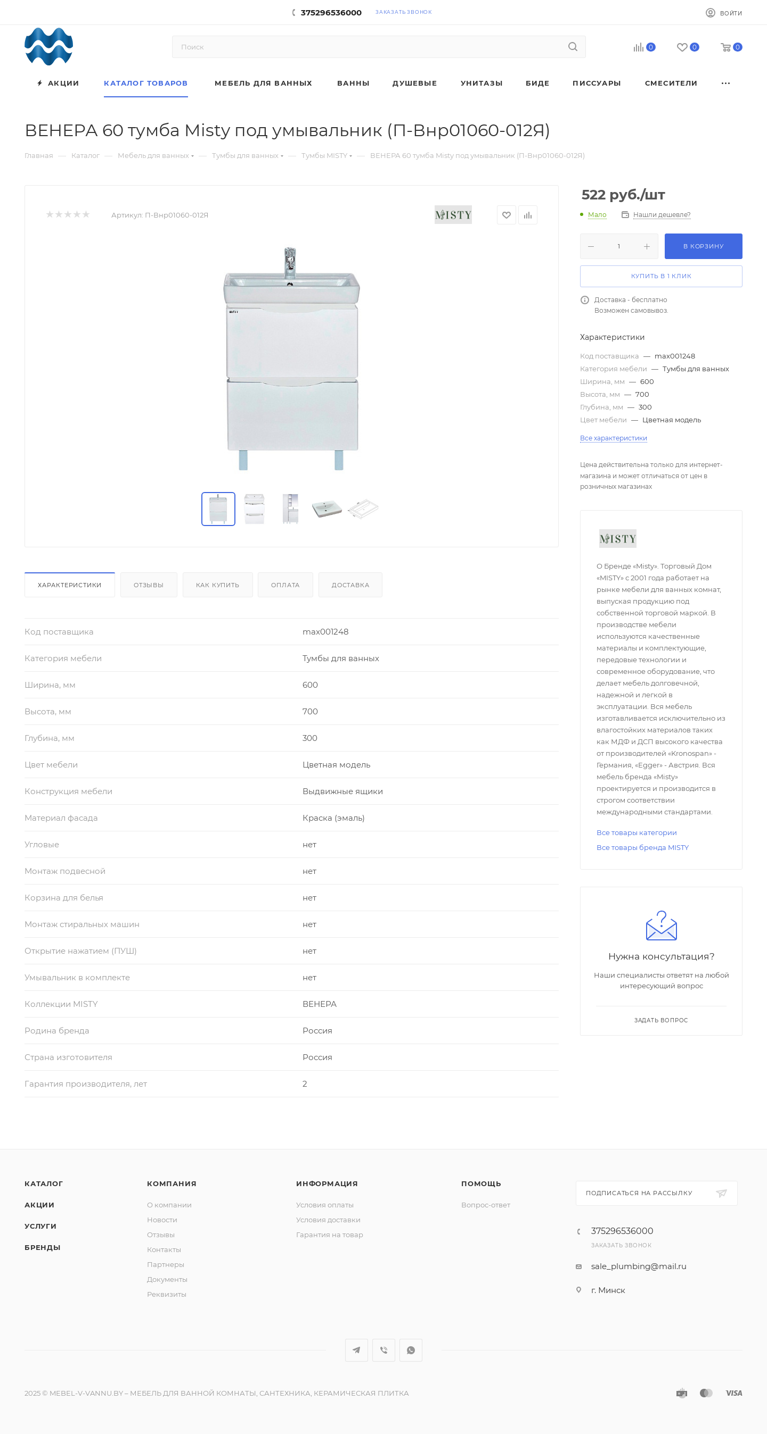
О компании (169, 1204)
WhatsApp (410, 1350)
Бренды (43, 1247)
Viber (383, 1350)
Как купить (218, 585)
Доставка (350, 585)
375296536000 (331, 12)
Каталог (44, 1183)
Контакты (164, 1249)
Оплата (285, 585)
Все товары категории (637, 832)
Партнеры (165, 1264)
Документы (167, 1279)
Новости (162, 1219)
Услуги (41, 1226)
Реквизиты (166, 1294)
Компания (172, 1183)
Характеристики (70, 585)
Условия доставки (328, 1219)
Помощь (481, 1183)
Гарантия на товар (329, 1234)
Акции (40, 1204)
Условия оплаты (325, 1204)
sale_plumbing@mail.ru (639, 1266)
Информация (327, 1183)
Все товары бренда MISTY (643, 847)
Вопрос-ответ (485, 1204)
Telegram (356, 1350)
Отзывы (149, 585)
